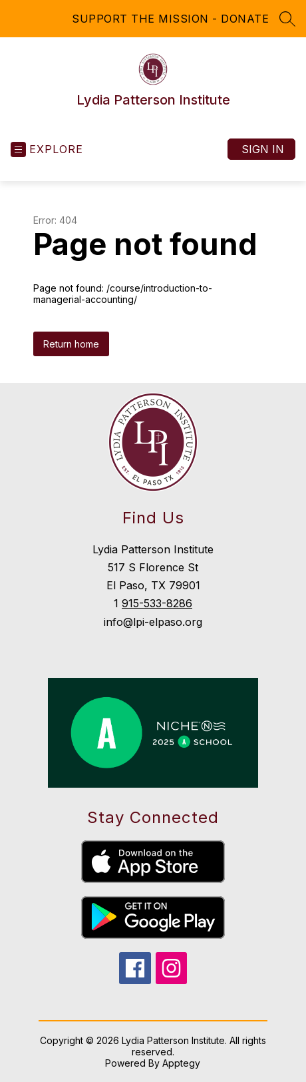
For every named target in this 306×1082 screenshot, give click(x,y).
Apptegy (181, 1063)
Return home (71, 344)
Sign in (262, 149)
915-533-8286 (157, 603)
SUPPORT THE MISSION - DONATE (170, 18)
